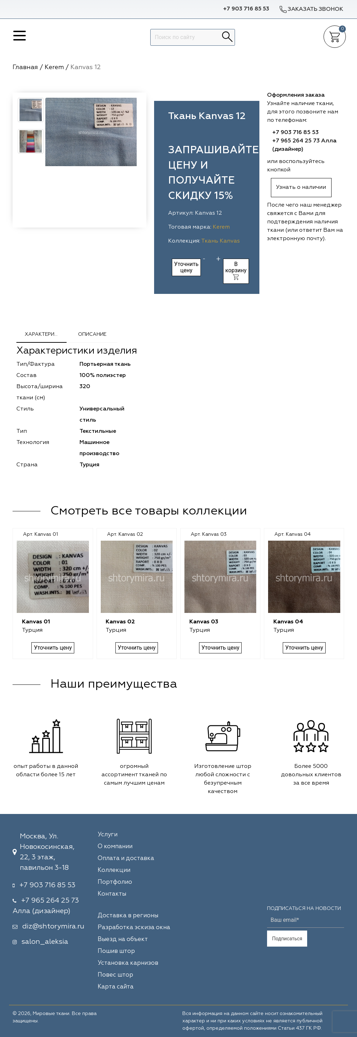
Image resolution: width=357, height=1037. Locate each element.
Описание (92, 334)
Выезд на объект (123, 939)
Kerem (221, 227)
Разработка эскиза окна (134, 928)
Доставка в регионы (128, 916)
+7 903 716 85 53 (246, 9)
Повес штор (115, 975)
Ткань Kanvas (220, 241)
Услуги (107, 835)
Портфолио (115, 882)
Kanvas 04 (288, 622)
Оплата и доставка (126, 858)
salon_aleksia (45, 941)
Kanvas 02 (120, 622)
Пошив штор (116, 951)
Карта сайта (116, 987)
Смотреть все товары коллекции (149, 511)
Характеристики (46, 334)
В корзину (235, 270)
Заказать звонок (311, 9)
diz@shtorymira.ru (53, 926)
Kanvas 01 (36, 622)
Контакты (112, 894)
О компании (115, 847)
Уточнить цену (186, 267)
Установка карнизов (128, 963)
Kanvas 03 (203, 622)
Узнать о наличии (301, 187)
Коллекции (114, 870)
